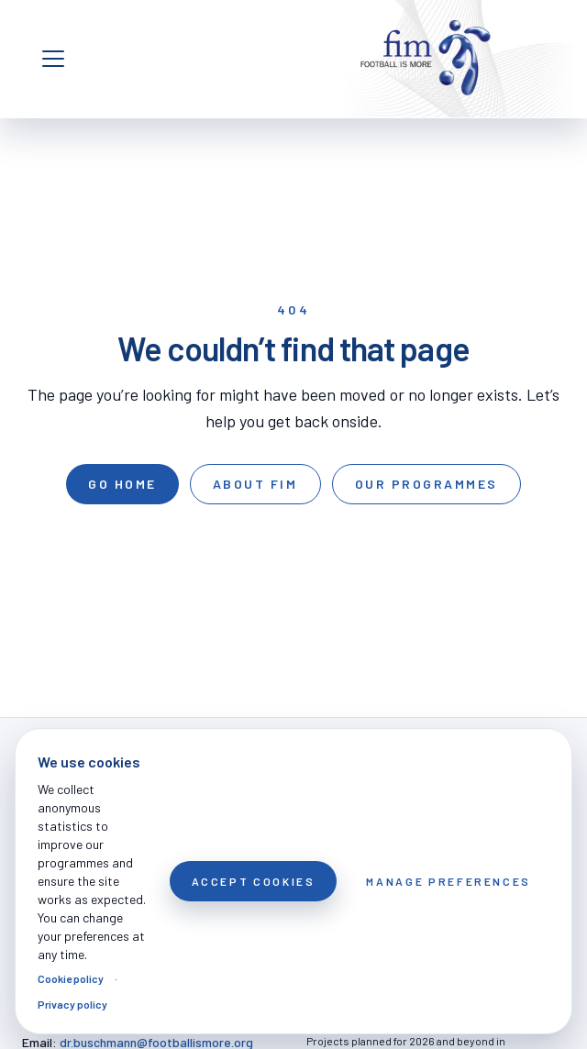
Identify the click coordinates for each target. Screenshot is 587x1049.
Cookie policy (71, 978)
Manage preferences (448, 881)
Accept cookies (254, 881)
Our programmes (426, 483)
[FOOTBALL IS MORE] (425, 59)
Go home (122, 483)
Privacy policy (72, 1004)
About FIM (255, 483)
